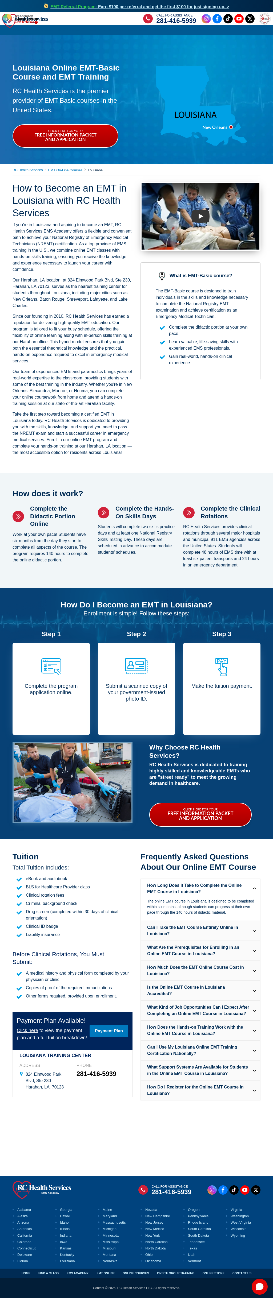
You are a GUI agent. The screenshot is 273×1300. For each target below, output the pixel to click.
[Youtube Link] (238, 19)
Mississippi (111, 1244)
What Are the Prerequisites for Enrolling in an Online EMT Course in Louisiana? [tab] (193, 952)
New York (152, 1237)
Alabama (24, 1212)
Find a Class (41, 32)
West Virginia (241, 1224)
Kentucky (67, 1256)
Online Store (201, 32)
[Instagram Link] (205, 19)
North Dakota (155, 1250)
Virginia (236, 1212)
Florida (22, 1263)
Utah (191, 1256)
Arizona (23, 1224)
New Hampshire (157, 1218)
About (226, 32)
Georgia (66, 1212)
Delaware (24, 1256)
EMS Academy (71, 32)
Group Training (168, 32)
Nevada (151, 1212)
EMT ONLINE (106, 1275)
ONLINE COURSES (136, 1275)
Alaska (22, 1218)
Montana (109, 1256)
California (24, 1237)
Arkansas (24, 1231)
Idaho (64, 1224)
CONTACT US (241, 1275)
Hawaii (65, 1218)
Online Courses (131, 32)
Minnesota (111, 1237)
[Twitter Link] (249, 19)
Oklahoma (153, 1263)
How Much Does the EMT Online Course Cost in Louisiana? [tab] (195, 972)
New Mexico (154, 1231)
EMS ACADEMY (78, 1275)
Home (18, 32)
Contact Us (248, 32)
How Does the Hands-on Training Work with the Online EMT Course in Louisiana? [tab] (195, 1032)
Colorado (24, 1244)
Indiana (65, 1237)
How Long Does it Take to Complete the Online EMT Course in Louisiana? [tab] (194, 890)
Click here (27, 1032)
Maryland (110, 1218)
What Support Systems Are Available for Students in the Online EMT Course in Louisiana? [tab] (197, 1072)
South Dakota (198, 1237)
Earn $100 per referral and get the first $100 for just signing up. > (139, 7)
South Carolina (199, 1231)
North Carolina (156, 1244)
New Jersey (154, 1224)
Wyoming (238, 1237)
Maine (107, 1212)
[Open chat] (260, 1287)
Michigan (110, 1231)
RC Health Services (28, 172)
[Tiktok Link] (227, 19)
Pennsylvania (198, 1218)
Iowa (63, 1244)
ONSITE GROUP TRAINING (175, 1275)
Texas (192, 1250)
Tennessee (196, 1244)
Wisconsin (238, 1231)
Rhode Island (198, 1224)
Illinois (65, 1231)
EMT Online (100, 32)
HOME (26, 1275)
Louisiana (67, 1263)
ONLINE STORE (213, 1275)
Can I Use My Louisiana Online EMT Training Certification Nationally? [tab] (192, 1052)
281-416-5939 (175, 21)
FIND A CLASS (48, 1275)
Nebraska (110, 1263)
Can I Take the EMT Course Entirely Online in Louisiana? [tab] (192, 932)
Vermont (194, 1263)
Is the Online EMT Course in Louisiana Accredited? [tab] (186, 992)
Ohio (148, 1256)
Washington (240, 1218)
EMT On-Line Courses (65, 172)
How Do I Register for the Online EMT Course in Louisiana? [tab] (195, 1092)
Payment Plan (109, 1032)
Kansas (65, 1250)
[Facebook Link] (216, 19)
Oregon (193, 1212)
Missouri (109, 1250)
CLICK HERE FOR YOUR (65, 137)
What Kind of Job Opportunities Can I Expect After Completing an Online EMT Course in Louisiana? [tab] (198, 1012)
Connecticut (26, 1250)
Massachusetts (114, 1224)
